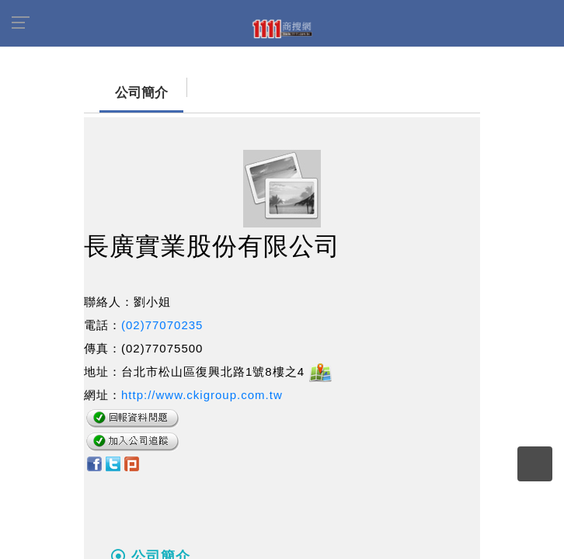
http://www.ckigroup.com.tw (202, 394)
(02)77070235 (162, 325)
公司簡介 (125, 92)
